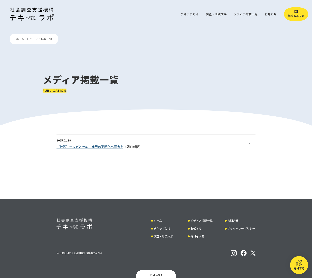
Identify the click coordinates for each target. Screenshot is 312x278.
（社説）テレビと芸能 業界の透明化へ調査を (90, 146)
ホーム (20, 39)
